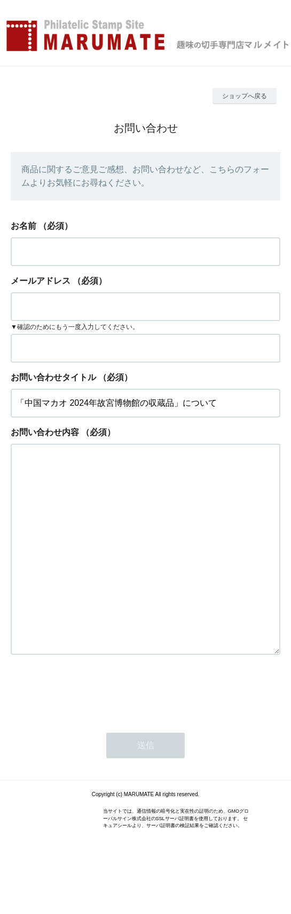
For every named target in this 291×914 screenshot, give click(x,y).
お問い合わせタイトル (53, 377)
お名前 (23, 225)
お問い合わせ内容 (45, 432)
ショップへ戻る (244, 96)
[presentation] (92, 733)
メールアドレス (40, 280)
